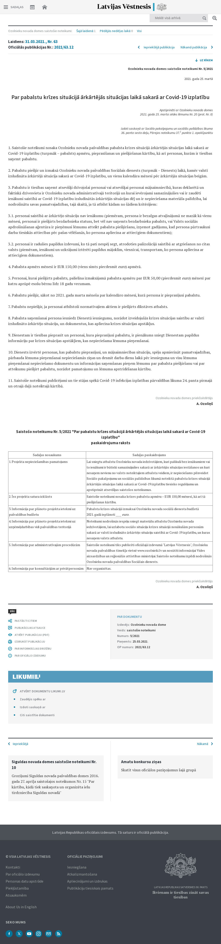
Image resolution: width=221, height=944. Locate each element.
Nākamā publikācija (194, 47)
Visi (139, 31)
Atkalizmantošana (82, 874)
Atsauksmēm (16, 895)
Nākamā (202, 744)
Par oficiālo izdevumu (23, 874)
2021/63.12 (64, 47)
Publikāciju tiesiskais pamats (90, 888)
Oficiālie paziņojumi (85, 856)
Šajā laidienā (84, 31)
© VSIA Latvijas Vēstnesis (28, 856)
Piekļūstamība (17, 888)
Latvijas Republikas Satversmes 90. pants (180, 887)
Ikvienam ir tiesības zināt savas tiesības (180, 894)
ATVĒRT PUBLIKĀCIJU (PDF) (32, 634)
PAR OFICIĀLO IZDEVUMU (30, 655)
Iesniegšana (76, 867)
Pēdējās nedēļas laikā (115, 31)
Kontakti (13, 867)
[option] (56, 778)
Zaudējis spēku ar (33, 699)
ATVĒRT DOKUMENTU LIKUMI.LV (42, 691)
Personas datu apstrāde (24, 881)
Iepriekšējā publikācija (159, 47)
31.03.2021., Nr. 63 (41, 41)
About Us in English (21, 907)
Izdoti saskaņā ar (32, 707)
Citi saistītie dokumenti (37, 715)
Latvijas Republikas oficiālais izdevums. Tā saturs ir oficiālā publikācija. (110, 832)
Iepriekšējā (20, 744)
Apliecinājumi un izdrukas (87, 881)
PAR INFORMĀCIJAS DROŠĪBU (33, 648)
